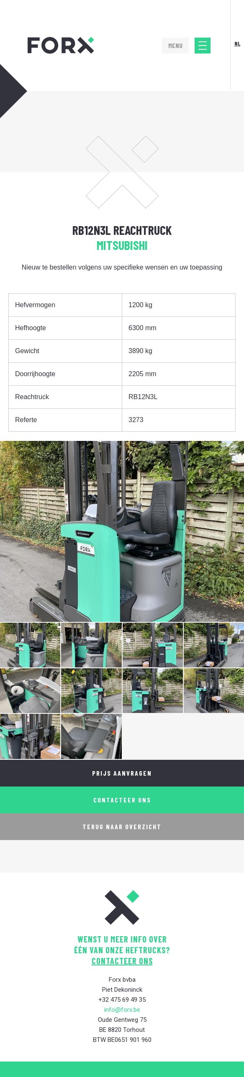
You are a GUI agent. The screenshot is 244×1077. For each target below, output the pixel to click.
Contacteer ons (122, 800)
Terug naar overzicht (122, 826)
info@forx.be (122, 1009)
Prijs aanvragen (122, 773)
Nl (237, 43)
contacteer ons (122, 961)
